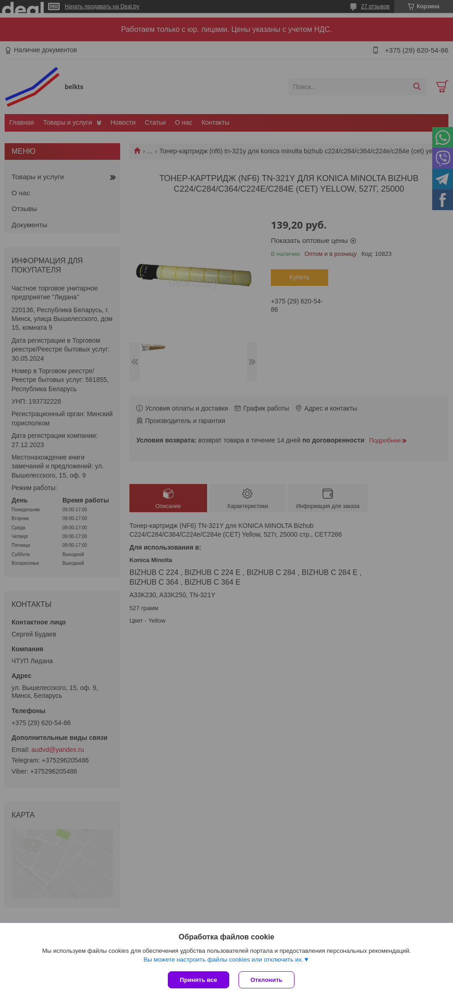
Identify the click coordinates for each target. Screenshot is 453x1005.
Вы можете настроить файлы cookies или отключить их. (223, 959)
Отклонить (266, 979)
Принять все (198, 979)
